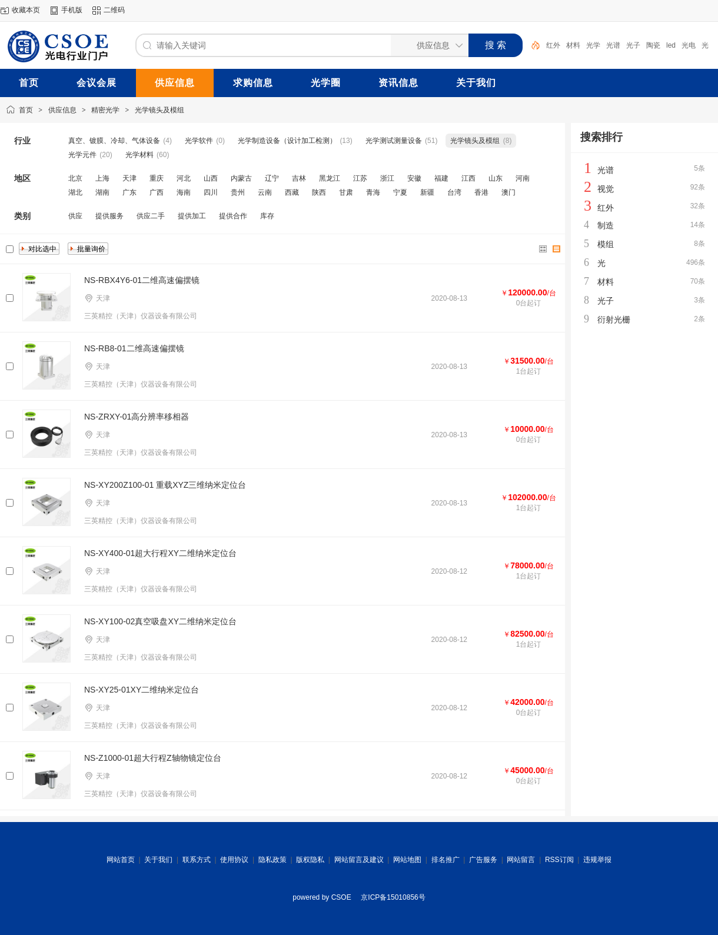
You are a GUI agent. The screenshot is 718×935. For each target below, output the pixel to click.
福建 (441, 178)
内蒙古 (241, 178)
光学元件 (82, 155)
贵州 (238, 192)
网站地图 (407, 860)
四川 (211, 192)
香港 (481, 192)
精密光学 (105, 110)
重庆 (156, 178)
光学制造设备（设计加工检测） (287, 141)
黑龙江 (329, 178)
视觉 (605, 189)
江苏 (360, 178)
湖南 (102, 192)
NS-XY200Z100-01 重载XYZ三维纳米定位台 (165, 485)
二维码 (114, 10)
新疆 (427, 192)
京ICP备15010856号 (393, 897)
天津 (129, 178)
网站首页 (121, 860)
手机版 (71, 10)
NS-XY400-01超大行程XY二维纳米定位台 (160, 553)
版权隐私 (310, 860)
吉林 (299, 178)
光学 (593, 45)
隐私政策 (272, 860)
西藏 (292, 192)
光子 (633, 45)
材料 (573, 45)
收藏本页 (26, 10)
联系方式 (196, 860)
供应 (75, 216)
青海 (373, 192)
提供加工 (192, 216)
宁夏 (400, 192)
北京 (75, 178)
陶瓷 (653, 45)
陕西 (319, 192)
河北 (184, 178)
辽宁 (272, 178)
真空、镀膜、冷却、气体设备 (114, 141)
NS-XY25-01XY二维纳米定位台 (141, 689)
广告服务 (483, 860)
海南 (184, 192)
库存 (267, 216)
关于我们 (158, 860)
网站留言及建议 (359, 860)
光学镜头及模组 (159, 110)
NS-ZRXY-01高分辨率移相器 (136, 416)
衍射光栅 (613, 319)
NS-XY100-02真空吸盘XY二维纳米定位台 (160, 621)
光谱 (613, 45)
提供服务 (109, 216)
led (671, 45)
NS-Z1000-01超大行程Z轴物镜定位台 (152, 758)
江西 (468, 178)
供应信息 (62, 110)
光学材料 (139, 155)
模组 (605, 244)
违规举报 (597, 860)
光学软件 (199, 141)
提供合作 (233, 216)
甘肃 (346, 192)
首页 (26, 110)
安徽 (414, 178)
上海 (102, 178)
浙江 (387, 178)
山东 (495, 178)
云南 (265, 192)
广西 (156, 192)
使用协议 (234, 860)
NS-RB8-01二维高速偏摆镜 (134, 348)
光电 (689, 45)
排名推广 (445, 860)
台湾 (454, 192)
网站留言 (521, 860)
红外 (553, 45)
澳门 (508, 192)
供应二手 (151, 216)
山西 (211, 178)
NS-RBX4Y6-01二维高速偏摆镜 (142, 280)
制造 (605, 225)
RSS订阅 (559, 860)
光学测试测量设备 (393, 141)
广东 (129, 192)
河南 (523, 178)
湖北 (75, 192)
